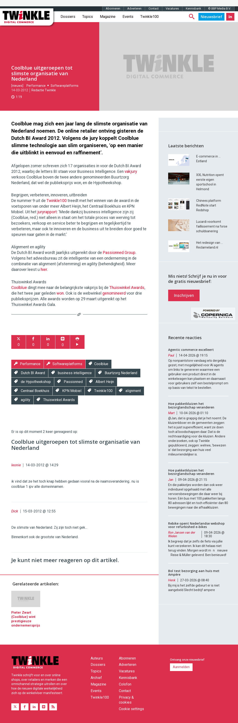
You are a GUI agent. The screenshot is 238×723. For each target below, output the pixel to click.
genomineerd (114, 293)
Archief (96, 678)
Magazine (107, 16)
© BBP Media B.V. (219, 8)
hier (44, 269)
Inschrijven (184, 295)
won (60, 293)
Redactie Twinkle (43, 90)
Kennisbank (193, 8)
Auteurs (97, 658)
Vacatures (172, 8)
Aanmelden (181, 667)
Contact (153, 8)
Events (128, 16)
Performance (36, 85)
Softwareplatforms (64, 85)
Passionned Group (119, 252)
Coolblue (19, 287)
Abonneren (113, 8)
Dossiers (68, 16)
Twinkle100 (149, 16)
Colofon (125, 684)
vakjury (131, 171)
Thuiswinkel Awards (126, 287)
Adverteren (134, 8)
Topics (87, 16)
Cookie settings (131, 709)
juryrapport (47, 212)
